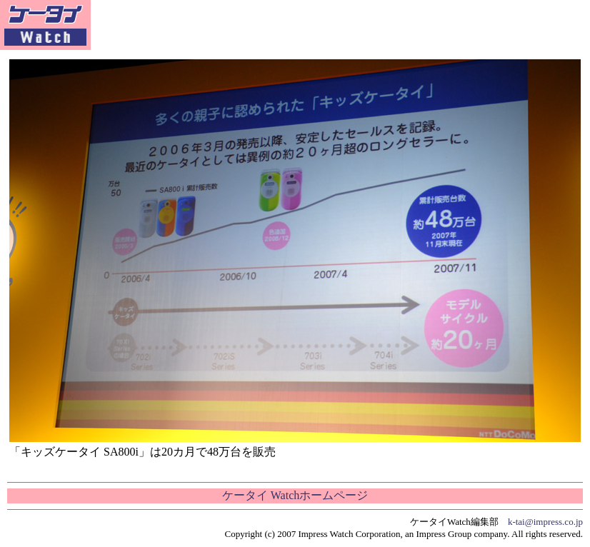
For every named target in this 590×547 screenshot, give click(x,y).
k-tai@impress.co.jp (545, 521)
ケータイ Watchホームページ (295, 495)
